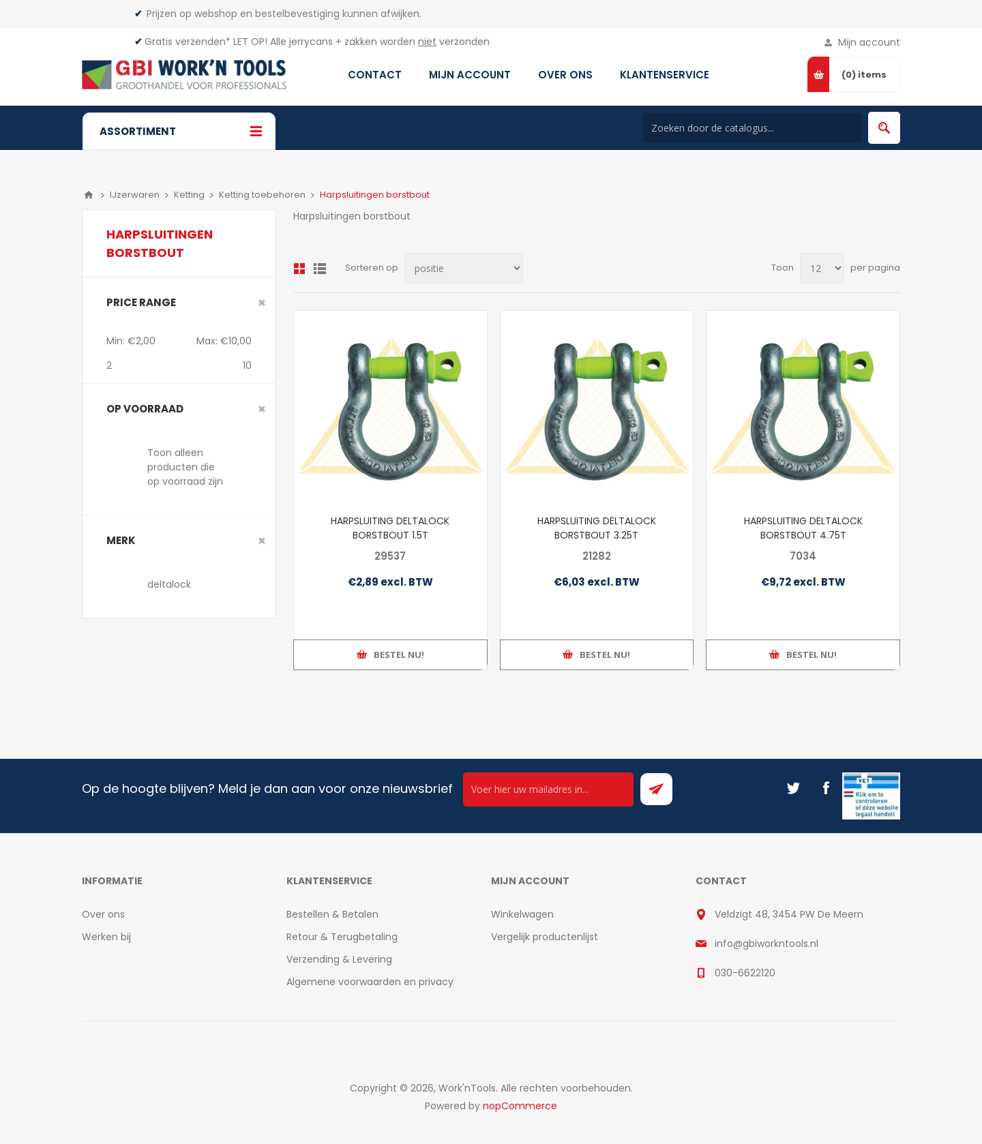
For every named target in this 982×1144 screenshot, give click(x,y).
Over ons (103, 914)
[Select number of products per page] (822, 268)
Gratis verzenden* (187, 41)
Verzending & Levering (339, 959)
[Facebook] (826, 788)
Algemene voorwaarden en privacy (369, 982)
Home (88, 195)
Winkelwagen (522, 914)
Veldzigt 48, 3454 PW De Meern (789, 914)
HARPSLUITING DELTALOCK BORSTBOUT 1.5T (390, 528)
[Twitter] (793, 788)
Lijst (320, 268)
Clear (262, 303)
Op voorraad (144, 409)
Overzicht (299, 268)
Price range (141, 302)
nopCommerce (520, 1106)
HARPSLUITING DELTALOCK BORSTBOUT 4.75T (803, 528)
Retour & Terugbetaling (342, 937)
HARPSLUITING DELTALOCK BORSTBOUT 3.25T (596, 528)
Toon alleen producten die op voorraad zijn (185, 467)
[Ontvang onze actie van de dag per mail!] (548, 789)
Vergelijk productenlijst (544, 937)
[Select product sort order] (463, 268)
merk (121, 540)
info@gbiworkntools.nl (766, 943)
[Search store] (752, 127)
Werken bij (106, 937)
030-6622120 (745, 973)
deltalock (169, 584)
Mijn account (869, 42)
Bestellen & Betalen (332, 914)
